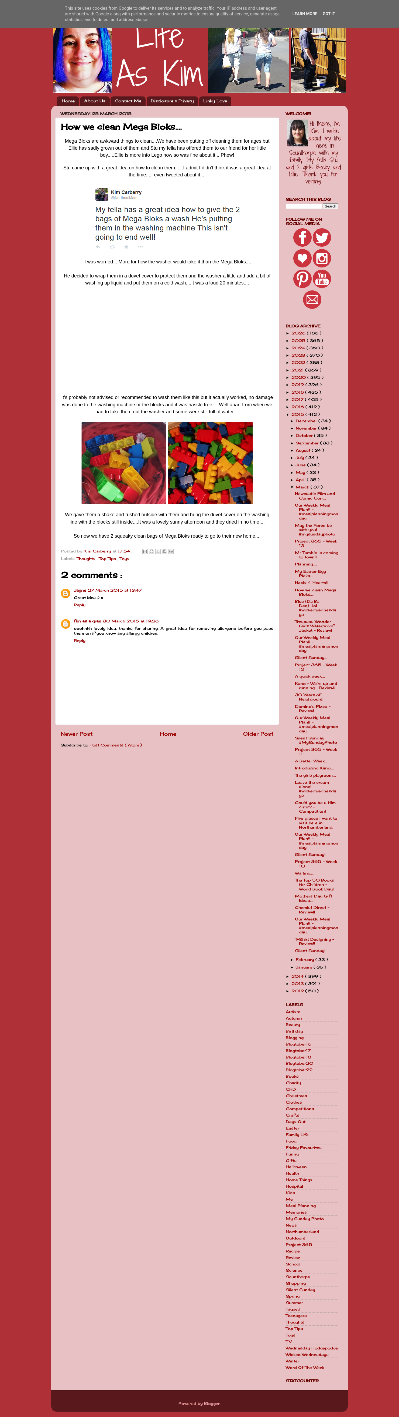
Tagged (293, 1309)
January (305, 967)
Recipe (293, 1251)
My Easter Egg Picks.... (310, 573)
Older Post (258, 734)
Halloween (296, 1167)
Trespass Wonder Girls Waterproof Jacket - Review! (314, 625)
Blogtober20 (299, 1063)
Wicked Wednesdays (307, 1354)
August (304, 450)
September (308, 443)
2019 (298, 385)
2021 (298, 370)
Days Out (295, 1122)
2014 (298, 976)
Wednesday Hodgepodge (312, 1348)
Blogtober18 (298, 1057)
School (293, 1264)
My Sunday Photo (305, 1219)
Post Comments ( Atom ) (116, 745)
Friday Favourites (304, 1147)
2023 (299, 355)
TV (289, 1341)
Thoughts (87, 559)
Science (294, 1270)
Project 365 (299, 1244)
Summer (294, 1303)
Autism (293, 1012)
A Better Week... (311, 761)
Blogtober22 (299, 1070)
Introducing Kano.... (314, 768)
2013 (298, 983)
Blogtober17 (298, 1050)
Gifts (291, 1160)
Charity (293, 1083)
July (300, 457)
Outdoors (295, 1238)
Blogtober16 (298, 1044)
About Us (94, 100)
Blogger (212, 1403)
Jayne (80, 590)
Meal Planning (301, 1206)
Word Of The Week (305, 1367)
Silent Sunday (300, 1290)
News (291, 1225)
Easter (292, 1128)
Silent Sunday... (311, 657)
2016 (298, 407)
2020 (299, 377)
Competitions (300, 1109)
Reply (79, 605)
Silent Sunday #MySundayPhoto (316, 740)
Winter (292, 1361)
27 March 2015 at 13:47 (115, 590)
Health (292, 1173)
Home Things (299, 1180)
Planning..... (306, 564)
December (307, 421)
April (301, 480)
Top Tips (108, 559)
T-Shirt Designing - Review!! (314, 941)
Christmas (296, 1096)
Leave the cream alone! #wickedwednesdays (315, 789)
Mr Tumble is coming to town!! (316, 555)
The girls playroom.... (315, 775)
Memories (296, 1212)
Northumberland (302, 1232)
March (303, 487)
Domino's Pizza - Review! (313, 708)
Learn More (305, 13)
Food (291, 1141)
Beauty (293, 1025)
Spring (293, 1296)
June (301, 465)
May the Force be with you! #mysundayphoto (315, 529)
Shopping (296, 1283)
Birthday (294, 1031)
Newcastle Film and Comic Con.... (315, 495)
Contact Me (128, 100)
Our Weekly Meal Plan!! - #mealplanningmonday (316, 512)
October (305, 435)
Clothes (294, 1102)
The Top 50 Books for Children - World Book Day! (314, 884)
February (305, 959)
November (307, 428)
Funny (292, 1154)
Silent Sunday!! (310, 854)
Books (292, 1076)
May (301, 472)
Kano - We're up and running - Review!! (316, 685)
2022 (299, 362)
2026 (299, 333)
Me (289, 1199)
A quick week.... (310, 676)
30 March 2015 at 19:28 (131, 621)
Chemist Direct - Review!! (312, 909)
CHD (291, 1089)
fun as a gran (87, 621)
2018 (298, 392)
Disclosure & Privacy (172, 100)
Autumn (294, 1018)
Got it (329, 13)
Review (293, 1257)
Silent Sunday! (310, 951)
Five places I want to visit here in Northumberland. (316, 822)
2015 (298, 414)
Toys (124, 559)
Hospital (294, 1186)
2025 (299, 341)
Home (68, 100)
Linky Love (215, 100)
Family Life (297, 1135)
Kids (290, 1193)
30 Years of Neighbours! (309, 697)
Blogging (295, 1038)
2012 (298, 991)
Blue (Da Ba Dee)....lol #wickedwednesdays (315, 608)
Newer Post (77, 734)
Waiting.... (304, 873)
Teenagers (296, 1316)
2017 (298, 399)
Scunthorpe (298, 1277)
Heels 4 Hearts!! (311, 583)
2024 (299, 348)
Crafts (292, 1115)
